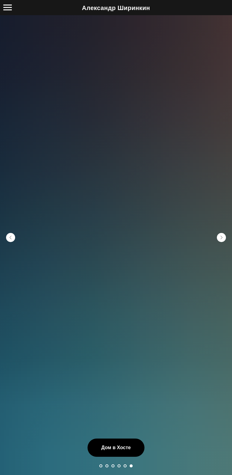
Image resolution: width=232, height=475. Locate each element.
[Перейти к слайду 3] (112, 465)
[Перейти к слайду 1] (100, 465)
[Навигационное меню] (7, 8)
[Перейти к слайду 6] (131, 465)
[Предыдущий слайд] (10, 237)
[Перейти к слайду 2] (106, 465)
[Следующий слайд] (221, 237)
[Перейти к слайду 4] (119, 465)
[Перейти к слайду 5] (125, 465)
